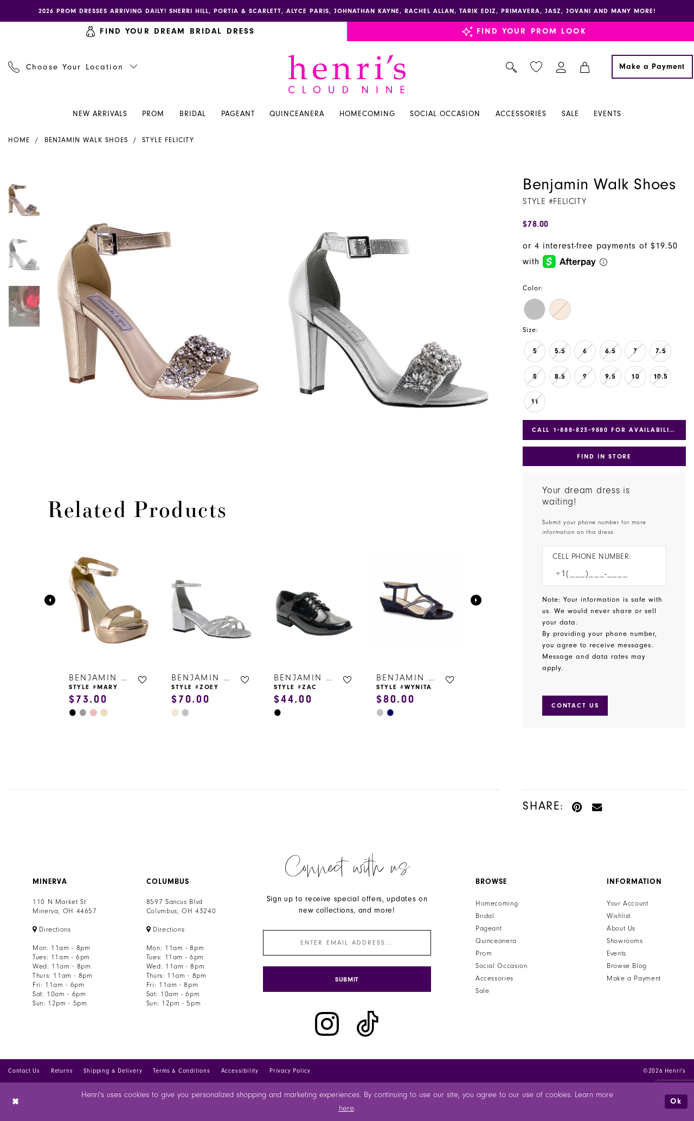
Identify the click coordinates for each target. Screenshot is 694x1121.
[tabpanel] (157, 315)
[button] (561, 67)
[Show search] (511, 67)
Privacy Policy (290, 1070)
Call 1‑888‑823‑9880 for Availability (605, 430)
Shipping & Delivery (112, 1070)
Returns (62, 1070)
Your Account (627, 903)
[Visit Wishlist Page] (536, 67)
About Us (621, 928)
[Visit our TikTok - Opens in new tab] (367, 1024)
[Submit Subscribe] (347, 979)
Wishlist (619, 916)
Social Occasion (501, 966)
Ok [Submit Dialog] (676, 1101)
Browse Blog (627, 966)
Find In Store (604, 456)
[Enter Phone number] (598, 573)
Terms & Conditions (181, 1070)
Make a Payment (634, 978)
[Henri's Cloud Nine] (347, 74)
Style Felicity (168, 140)
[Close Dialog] (16, 1101)
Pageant (488, 928)
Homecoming (496, 903)
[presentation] (109, 600)
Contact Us (24, 1070)
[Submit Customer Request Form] (575, 705)
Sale (482, 991)
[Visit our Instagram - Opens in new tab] (327, 1024)
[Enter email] (347, 943)
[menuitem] (73, 67)
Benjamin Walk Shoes (86, 140)
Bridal (484, 916)
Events (616, 953)
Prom (483, 953)
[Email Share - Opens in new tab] (597, 806)
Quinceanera (496, 941)
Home (19, 140)
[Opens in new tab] (52, 929)
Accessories (494, 978)
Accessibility (240, 1070)
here (346, 1108)
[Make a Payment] (652, 67)
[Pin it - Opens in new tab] (577, 806)
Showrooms (625, 941)
